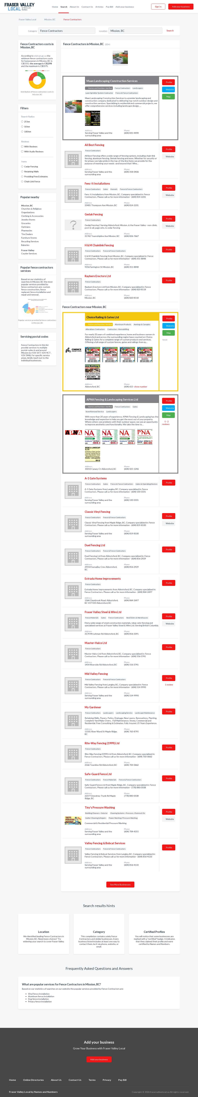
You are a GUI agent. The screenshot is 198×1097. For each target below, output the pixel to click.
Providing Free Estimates (36, 176)
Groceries (26, 223)
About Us (74, 6)
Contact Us (87, 6)
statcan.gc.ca (40, 55)
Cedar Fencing (31, 166)
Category (32, 31)
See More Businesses (120, 884)
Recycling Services (30, 241)
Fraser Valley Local (27, 19)
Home (55, 6)
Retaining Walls (31, 171)
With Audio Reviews (33, 151)
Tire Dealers (27, 234)
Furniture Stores (29, 237)
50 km (27, 126)
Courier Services (29, 253)
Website (170, 89)
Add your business (125, 6)
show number (140, 386)
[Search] (169, 31)
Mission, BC (49, 19)
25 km (27, 121)
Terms (92, 1079)
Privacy (107, 1079)
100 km (27, 131)
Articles (99, 6)
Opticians (25, 227)
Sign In (158, 6)
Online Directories (33, 1079)
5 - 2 (166, 422)
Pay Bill (109, 6)
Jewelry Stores (28, 219)
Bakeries (25, 245)
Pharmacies (26, 230)
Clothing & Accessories (32, 216)
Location (103, 31)
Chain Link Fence (32, 181)
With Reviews (30, 146)
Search (63, 6)
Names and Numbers (46, 1091)
